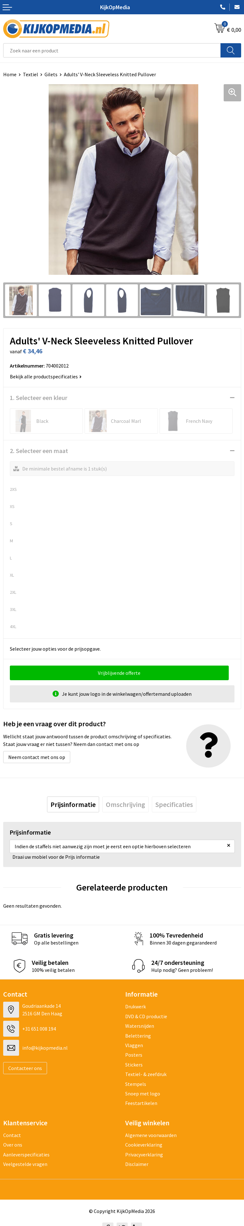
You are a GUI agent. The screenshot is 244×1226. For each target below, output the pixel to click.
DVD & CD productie (146, 1016)
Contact (12, 1135)
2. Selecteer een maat (39, 451)
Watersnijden (139, 1026)
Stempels (135, 1084)
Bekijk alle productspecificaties (46, 376)
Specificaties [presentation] (174, 804)
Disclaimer (136, 1164)
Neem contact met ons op (36, 757)
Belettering (138, 1036)
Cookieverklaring (143, 1144)
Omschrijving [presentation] (125, 804)
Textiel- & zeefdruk (145, 1074)
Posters (133, 1055)
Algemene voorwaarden (151, 1135)
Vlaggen (134, 1045)
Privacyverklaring (144, 1154)
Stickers (134, 1064)
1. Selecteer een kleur (38, 398)
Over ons (12, 1144)
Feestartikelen (141, 1103)
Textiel (30, 74)
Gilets (51, 74)
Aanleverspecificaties (26, 1154)
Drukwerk (135, 1006)
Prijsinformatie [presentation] (73, 804)
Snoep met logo (142, 1093)
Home (10, 74)
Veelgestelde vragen (25, 1164)
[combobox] (112, 50)
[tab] (73, 804)
